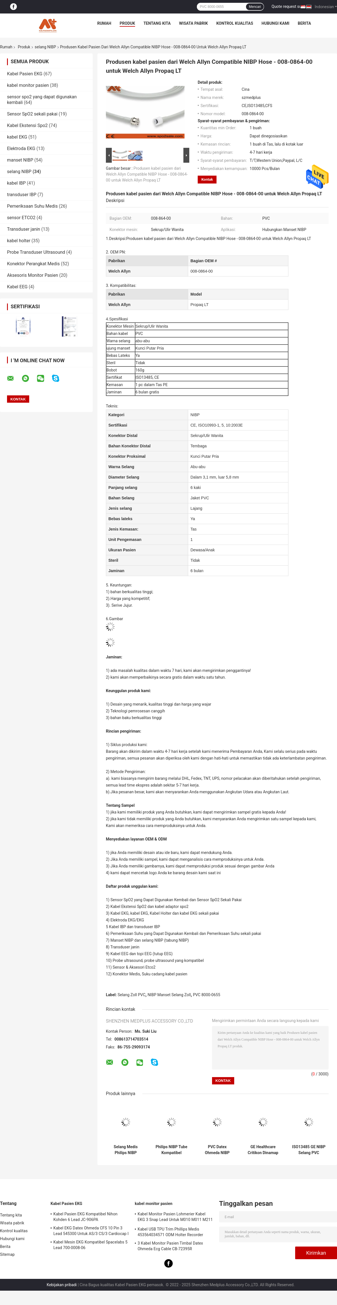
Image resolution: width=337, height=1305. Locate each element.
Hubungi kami (275, 23)
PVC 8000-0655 (206, 995)
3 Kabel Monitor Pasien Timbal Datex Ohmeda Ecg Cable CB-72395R (170, 1246)
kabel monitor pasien (28, 85)
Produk (127, 23)
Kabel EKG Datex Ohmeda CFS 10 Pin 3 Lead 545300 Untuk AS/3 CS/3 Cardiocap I (91, 1231)
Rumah (104, 23)
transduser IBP (22, 194)
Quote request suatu (289, 6)
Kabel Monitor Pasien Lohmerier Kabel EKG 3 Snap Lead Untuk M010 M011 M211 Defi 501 (175, 1218)
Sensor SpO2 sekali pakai (32, 114)
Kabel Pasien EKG (24, 73)
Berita (304, 23)
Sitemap (7, 1254)
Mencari (255, 7)
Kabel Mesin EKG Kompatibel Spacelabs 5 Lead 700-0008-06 (90, 1245)
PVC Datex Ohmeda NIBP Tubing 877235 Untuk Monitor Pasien (217, 1150)
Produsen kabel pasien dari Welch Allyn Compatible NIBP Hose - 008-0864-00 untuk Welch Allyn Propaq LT (147, 174)
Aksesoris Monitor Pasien (32, 275)
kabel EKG (17, 137)
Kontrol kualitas (234, 23)
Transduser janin (23, 229)
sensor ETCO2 (21, 217)
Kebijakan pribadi (62, 1285)
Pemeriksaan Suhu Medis (32, 206)
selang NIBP (45, 47)
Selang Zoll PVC (131, 995)
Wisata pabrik (193, 23)
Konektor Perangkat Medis (33, 263)
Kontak (207, 179)
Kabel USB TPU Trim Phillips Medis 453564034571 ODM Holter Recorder (170, 1232)
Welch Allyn (119, 271)
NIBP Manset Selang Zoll (169, 995)
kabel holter (18, 240)
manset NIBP (20, 160)
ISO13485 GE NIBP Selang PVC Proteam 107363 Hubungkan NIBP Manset (308, 1150)
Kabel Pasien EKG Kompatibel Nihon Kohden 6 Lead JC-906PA (85, 1217)
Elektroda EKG (21, 148)
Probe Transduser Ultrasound (36, 252)
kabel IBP (16, 183)
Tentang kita (157, 23)
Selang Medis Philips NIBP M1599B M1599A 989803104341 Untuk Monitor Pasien (125, 1150)
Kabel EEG (17, 286)
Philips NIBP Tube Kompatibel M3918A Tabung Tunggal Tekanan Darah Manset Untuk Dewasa (171, 1150)
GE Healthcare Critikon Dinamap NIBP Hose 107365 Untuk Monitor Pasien (263, 1150)
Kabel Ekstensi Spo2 (27, 125)
